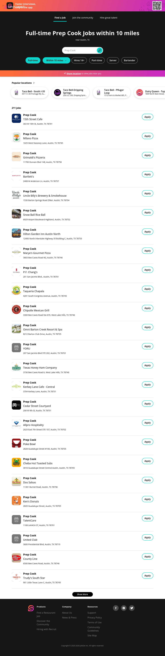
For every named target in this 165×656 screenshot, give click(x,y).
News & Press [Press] (69, 617)
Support (92, 612)
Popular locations (23, 82)
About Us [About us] (67, 612)
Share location (72, 73)
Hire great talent (108, 17)
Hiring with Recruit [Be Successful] (46, 629)
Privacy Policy (95, 617)
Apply (147, 116)
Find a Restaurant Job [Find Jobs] (46, 614)
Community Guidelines (94, 629)
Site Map (92, 635)
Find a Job (60, 17)
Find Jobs (126, 50)
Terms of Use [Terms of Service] (95, 622)
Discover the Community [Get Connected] (43, 622)
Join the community (82, 17)
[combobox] (46, 50)
